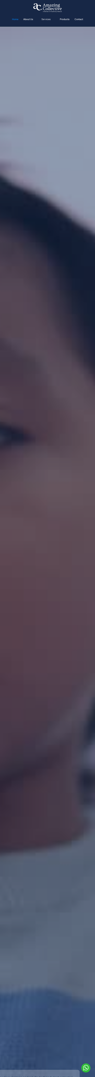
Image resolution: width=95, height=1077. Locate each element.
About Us (28, 19)
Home (15, 19)
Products (65, 19)
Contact (79, 19)
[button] (46, 19)
